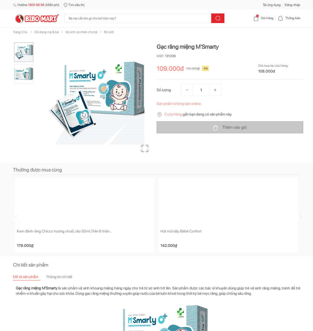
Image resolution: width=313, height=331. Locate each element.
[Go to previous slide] (14, 217)
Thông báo (289, 18)
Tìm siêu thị (74, 5)
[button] (96, 100)
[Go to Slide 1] (23, 52)
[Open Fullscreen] (145, 147)
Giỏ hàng (263, 18)
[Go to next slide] (301, 217)
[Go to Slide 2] (23, 73)
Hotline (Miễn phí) (36, 5)
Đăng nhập (292, 5)
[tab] (29, 277)
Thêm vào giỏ (230, 127)
